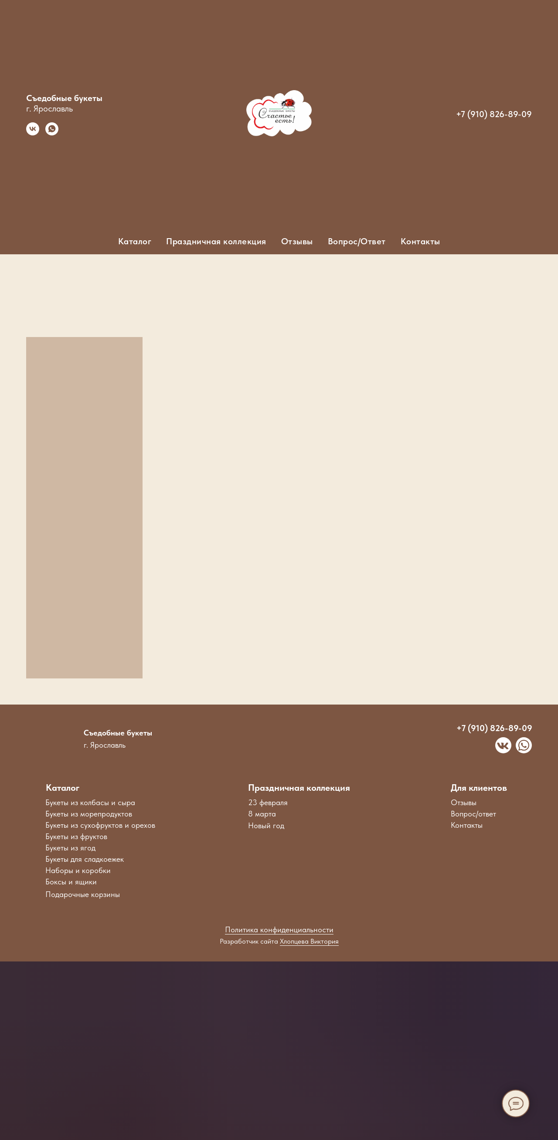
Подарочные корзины (82, 894)
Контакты (420, 241)
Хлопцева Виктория (309, 941)
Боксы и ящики (71, 881)
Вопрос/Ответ (357, 241)
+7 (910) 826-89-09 (494, 114)
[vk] (32, 133)
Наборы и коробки (78, 870)
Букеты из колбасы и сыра (90, 802)
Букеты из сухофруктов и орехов (100, 825)
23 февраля (268, 802)
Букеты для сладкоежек (84, 858)
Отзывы (297, 241)
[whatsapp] (51, 133)
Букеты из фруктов (76, 836)
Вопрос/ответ (473, 813)
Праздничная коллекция (299, 787)
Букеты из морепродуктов (88, 813)
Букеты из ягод (70, 847)
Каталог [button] (135, 241)
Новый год (266, 825)
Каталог (62, 787)
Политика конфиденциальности (279, 929)
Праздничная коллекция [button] (216, 241)
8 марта (262, 813)
